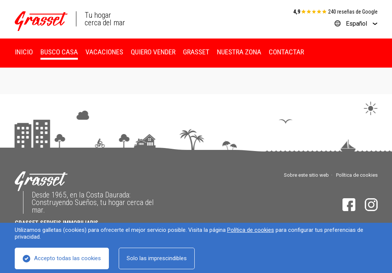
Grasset (196, 52)
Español (356, 23)
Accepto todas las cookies (67, 258)
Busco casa (59, 52)
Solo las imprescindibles (157, 258)
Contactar (286, 52)
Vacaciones (104, 52)
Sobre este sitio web (306, 175)
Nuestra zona (239, 52)
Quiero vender (153, 52)
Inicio (24, 52)
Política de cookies (250, 230)
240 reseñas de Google (353, 12)
